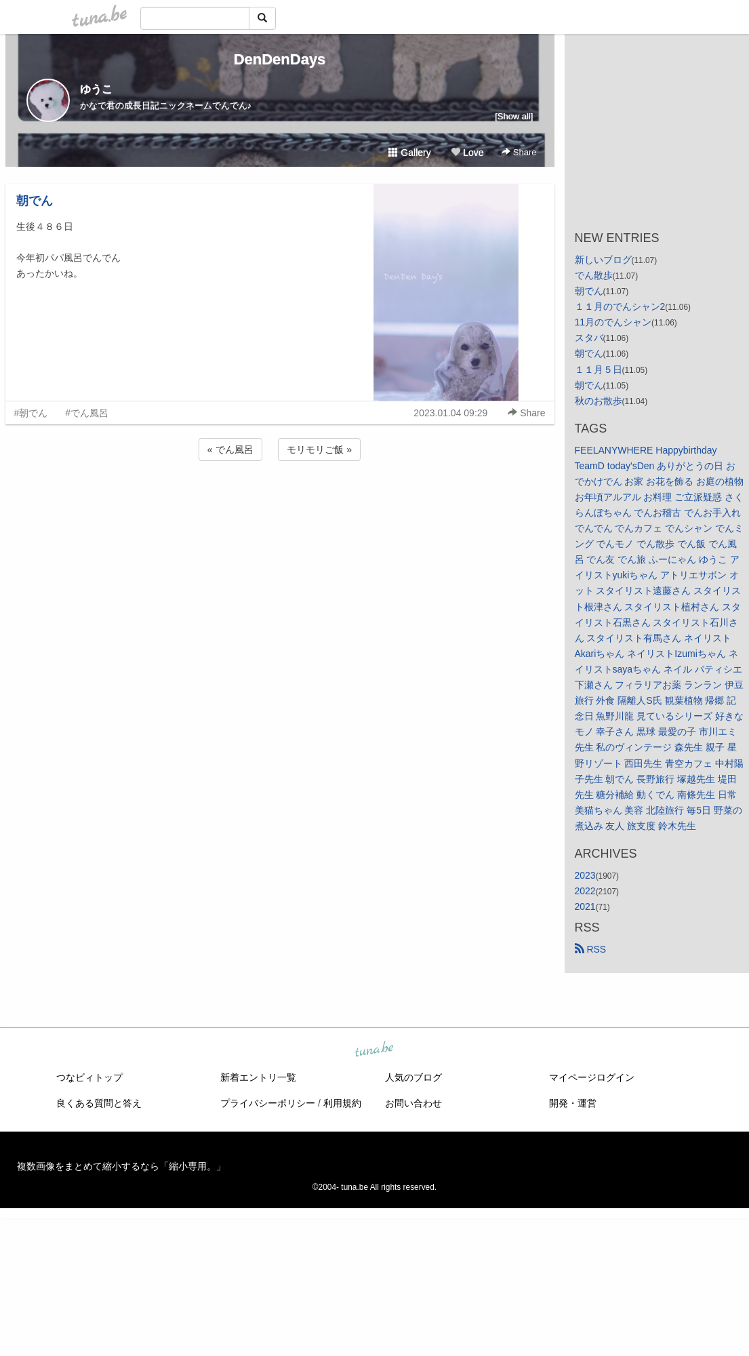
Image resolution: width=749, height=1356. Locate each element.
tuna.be (374, 1050)
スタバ (589, 337)
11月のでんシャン (613, 322)
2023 (585, 875)
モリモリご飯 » (319, 449)
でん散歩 (594, 275)
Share (519, 152)
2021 (585, 906)
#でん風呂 (86, 412)
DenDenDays (280, 59)
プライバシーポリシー (267, 1103)
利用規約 (342, 1103)
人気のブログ (413, 1077)
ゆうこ (96, 89)
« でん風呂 (230, 449)
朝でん (34, 200)
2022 (585, 890)
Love (467, 152)
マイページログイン (591, 1077)
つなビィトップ (89, 1077)
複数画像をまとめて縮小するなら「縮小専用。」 (121, 1166)
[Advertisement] (279, 500)
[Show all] (514, 116)
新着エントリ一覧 (258, 1077)
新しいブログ (603, 259)
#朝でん (31, 412)
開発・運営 (572, 1103)
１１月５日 (598, 369)
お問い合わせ (413, 1103)
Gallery (409, 152)
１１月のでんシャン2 (620, 306)
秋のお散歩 (598, 400)
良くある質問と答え (99, 1103)
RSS (591, 949)
